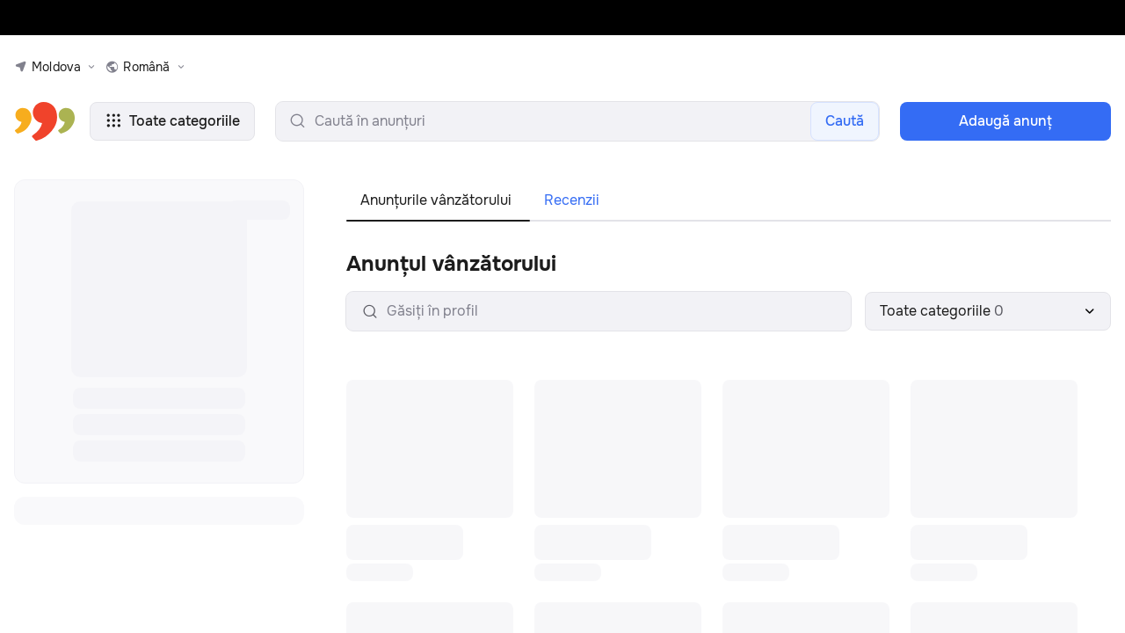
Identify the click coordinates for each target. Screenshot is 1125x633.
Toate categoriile (172, 121)
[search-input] (577, 121)
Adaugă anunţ (1005, 121)
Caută (844, 121)
